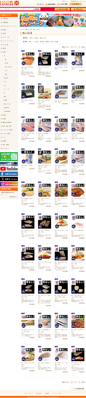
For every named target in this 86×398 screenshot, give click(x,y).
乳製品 (4, 118)
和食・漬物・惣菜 (7, 126)
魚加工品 (6, 78)
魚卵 (5, 96)
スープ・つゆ (6, 37)
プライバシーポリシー (57, 393)
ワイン (4, 137)
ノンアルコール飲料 (7, 129)
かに (5, 85)
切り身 (6, 63)
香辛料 (4, 33)
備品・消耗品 (6, 144)
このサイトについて (28, 393)
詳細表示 (36, 38)
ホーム (21, 29)
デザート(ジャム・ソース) (9, 26)
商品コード (31, 41)
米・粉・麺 (5, 44)
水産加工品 (6, 107)
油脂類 (4, 141)
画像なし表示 (43, 38)
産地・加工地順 (54, 41)
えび (5, 81)
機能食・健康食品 (7, 122)
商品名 (37, 41)
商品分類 (42, 41)
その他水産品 (7, 111)
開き (6, 74)
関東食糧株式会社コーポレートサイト (78, 1)
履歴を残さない (13, 196)
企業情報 (47, 393)
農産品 (4, 48)
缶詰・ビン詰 (7, 104)
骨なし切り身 (36, 29)
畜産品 (4, 115)
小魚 (6, 70)
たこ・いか (6, 89)
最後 (83, 47)
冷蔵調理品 (5, 22)
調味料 (4, 29)
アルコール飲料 (6, 133)
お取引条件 (38, 393)
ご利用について (65, 1)
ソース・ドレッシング (8, 41)
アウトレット (6, 148)
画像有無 (47, 41)
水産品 (26, 29)
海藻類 (5, 100)
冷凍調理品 (5, 18)
